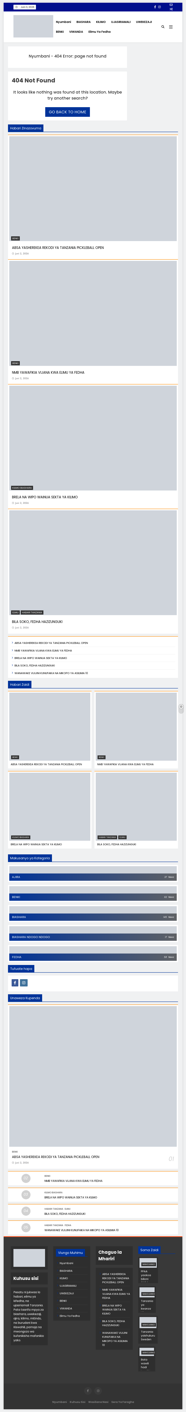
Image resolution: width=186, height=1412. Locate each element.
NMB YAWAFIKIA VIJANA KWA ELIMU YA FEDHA (48, 372)
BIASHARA (83, 22)
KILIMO (101, 22)
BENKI (60, 32)
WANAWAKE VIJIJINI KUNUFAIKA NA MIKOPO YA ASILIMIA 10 (51, 673)
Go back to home (67, 112)
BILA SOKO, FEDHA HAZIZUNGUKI (37, 621)
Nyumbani (63, 22)
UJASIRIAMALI (121, 22)
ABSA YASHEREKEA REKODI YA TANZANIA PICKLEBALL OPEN (58, 247)
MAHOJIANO (149, 1264)
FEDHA (68, 1225)
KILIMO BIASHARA (22, 487)
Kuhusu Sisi (77, 1402)
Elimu (15, 612)
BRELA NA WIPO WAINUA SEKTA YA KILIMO (45, 497)
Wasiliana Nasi (98, 1402)
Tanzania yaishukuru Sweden (148, 1335)
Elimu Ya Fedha (99, 32)
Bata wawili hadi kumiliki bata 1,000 (145, 1369)
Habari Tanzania (32, 612)
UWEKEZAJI (144, 22)
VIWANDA (76, 32)
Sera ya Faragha (122, 1402)
